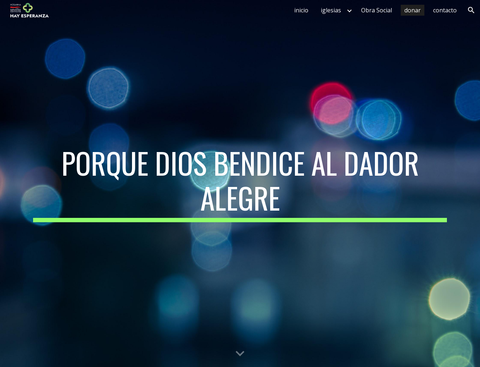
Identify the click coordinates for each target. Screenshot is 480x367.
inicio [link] (301, 10)
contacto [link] (445, 10)
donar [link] (412, 10)
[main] (240, 183)
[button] (471, 10)
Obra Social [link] (376, 10)
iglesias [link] (331, 10)
